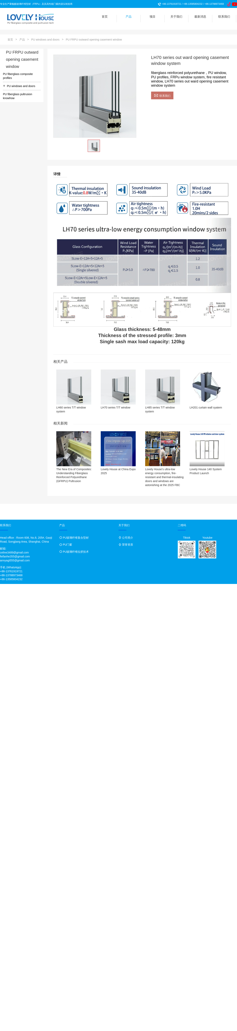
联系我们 (224, 16)
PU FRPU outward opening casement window (94, 39)
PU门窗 (67, 544)
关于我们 (176, 16)
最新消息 (200, 16)
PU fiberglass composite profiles (18, 76)
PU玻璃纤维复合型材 (76, 537)
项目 (152, 16)
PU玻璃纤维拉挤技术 (76, 551)
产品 (129, 16)
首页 (105, 16)
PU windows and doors (45, 39)
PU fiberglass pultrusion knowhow (17, 96)
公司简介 (127, 537)
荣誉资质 (127, 544)
